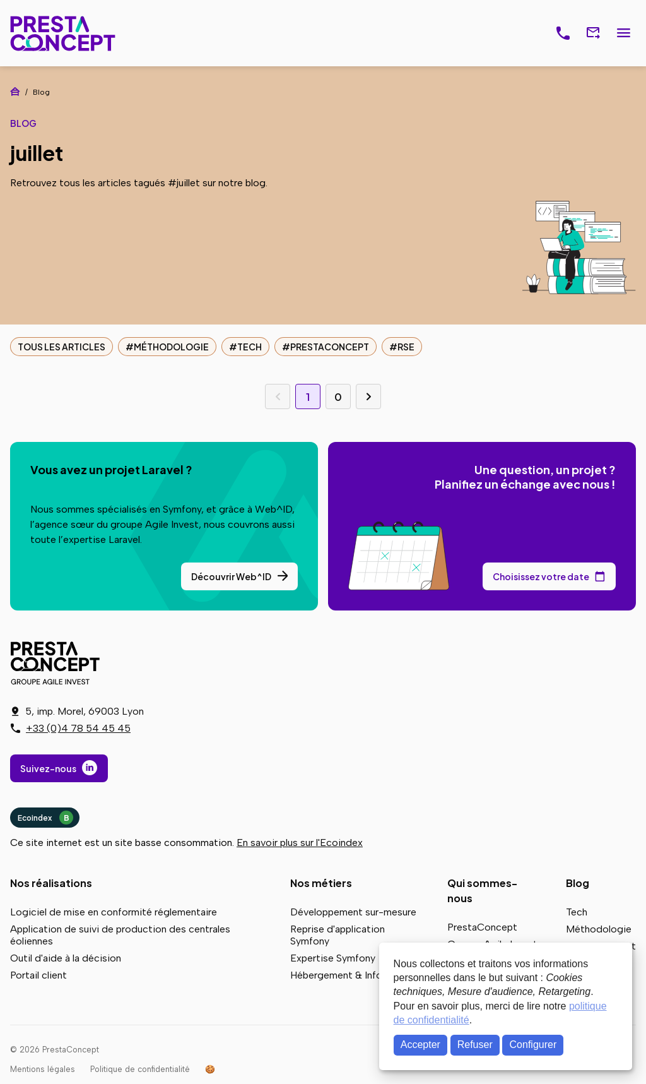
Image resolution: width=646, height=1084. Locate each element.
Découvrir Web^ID (231, 576)
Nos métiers (321, 883)
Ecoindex (45, 818)
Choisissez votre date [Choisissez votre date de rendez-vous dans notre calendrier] (541, 576)
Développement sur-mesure (353, 912)
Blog (577, 883)
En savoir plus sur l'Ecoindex (300, 843)
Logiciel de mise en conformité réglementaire (113, 912)
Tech (249, 346)
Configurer (533, 1044)
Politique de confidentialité (140, 1069)
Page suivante (368, 396)
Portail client (38, 975)
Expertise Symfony (332, 958)
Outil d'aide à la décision (65, 958)
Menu (623, 33)
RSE (405, 346)
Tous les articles (61, 346)
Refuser (475, 1044)
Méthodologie (171, 346)
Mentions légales (42, 1069)
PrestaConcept (64, 33)
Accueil (15, 91)
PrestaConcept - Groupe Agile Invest (57, 663)
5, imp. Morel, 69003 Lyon (84, 711)
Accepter (420, 1044)
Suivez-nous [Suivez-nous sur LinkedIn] (48, 768)
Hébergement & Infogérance (354, 975)
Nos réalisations (51, 883)
